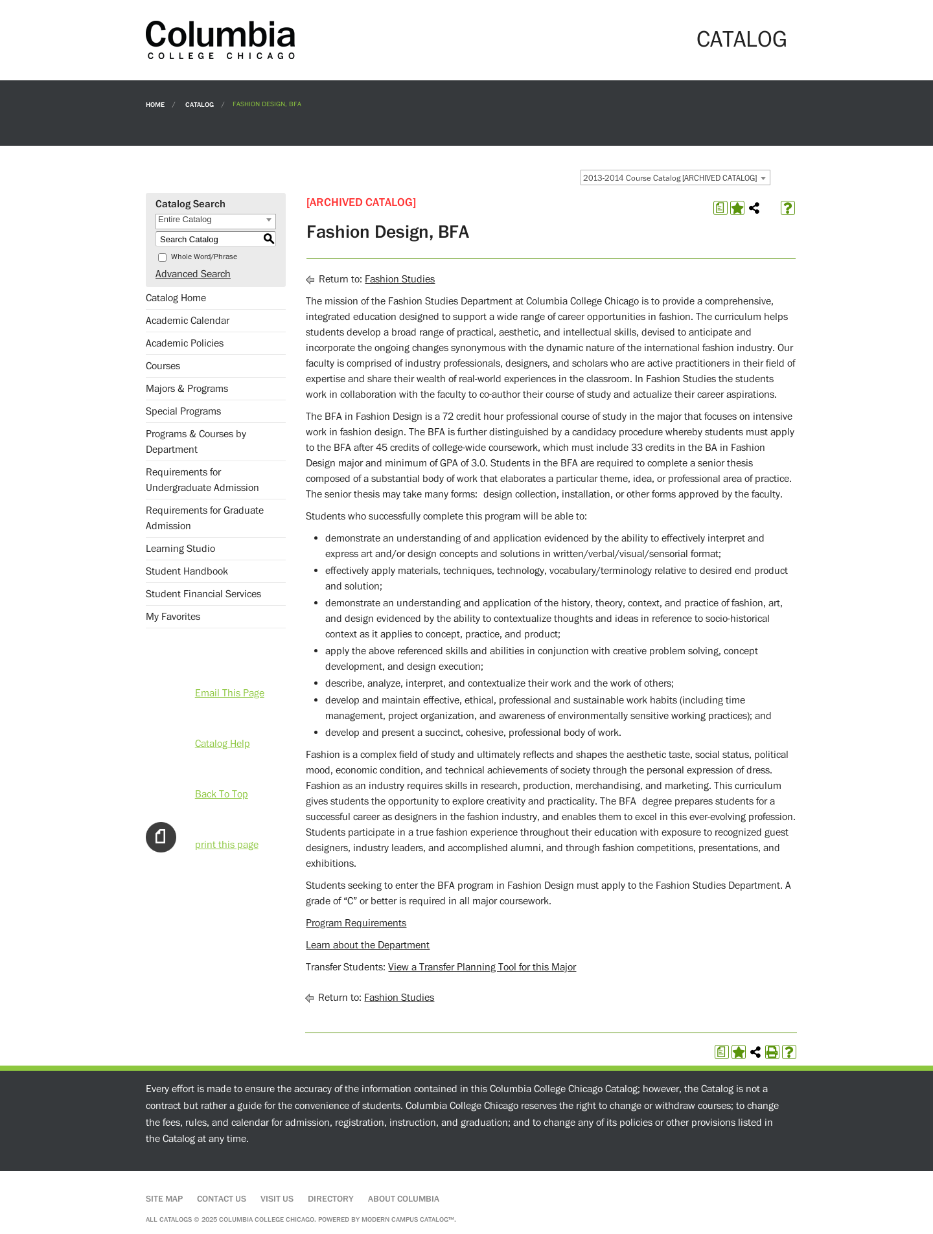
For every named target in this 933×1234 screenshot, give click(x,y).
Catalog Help (222, 743)
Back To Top (221, 794)
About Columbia (403, 1199)
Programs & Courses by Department (196, 442)
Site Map (164, 1199)
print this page (227, 844)
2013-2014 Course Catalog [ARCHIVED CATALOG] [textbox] (670, 178)
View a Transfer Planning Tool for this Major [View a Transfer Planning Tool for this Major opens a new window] (482, 967)
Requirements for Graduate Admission (205, 518)
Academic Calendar (187, 320)
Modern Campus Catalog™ (408, 1219)
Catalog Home (176, 297)
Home (155, 104)
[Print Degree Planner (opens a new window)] (720, 208)
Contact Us (221, 1199)
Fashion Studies (400, 279)
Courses (163, 366)
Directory (331, 1199)
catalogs (175, 1219)
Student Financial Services (203, 594)
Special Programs (183, 411)
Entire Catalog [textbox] (184, 219)
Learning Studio (180, 548)
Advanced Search (193, 274)
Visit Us (277, 1199)
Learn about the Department (368, 945)
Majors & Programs (187, 388)
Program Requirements (356, 923)
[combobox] (675, 177)
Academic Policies (185, 343)
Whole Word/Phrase (204, 257)
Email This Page (229, 693)
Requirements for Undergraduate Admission (202, 480)
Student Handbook (187, 571)
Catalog (199, 104)
